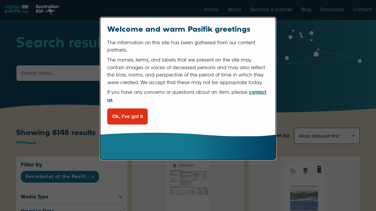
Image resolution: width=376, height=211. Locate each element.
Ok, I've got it (127, 116)
